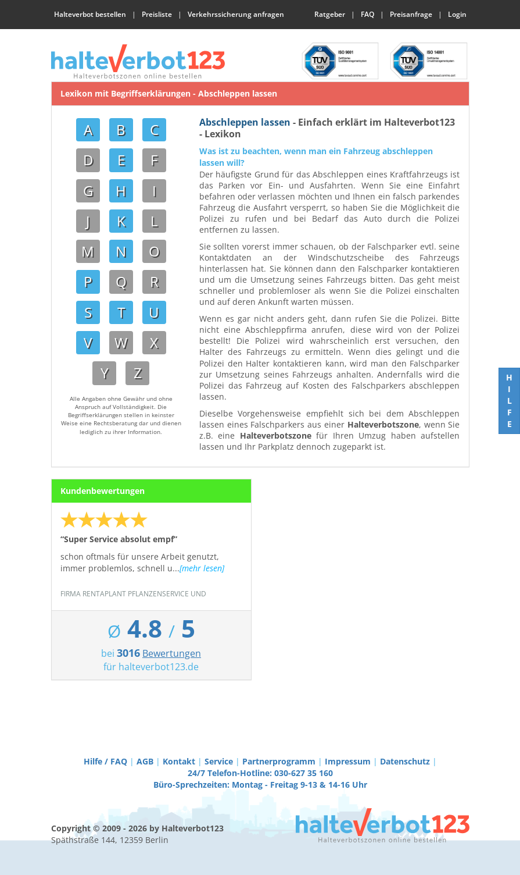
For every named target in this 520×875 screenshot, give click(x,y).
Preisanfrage (411, 14)
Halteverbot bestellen (90, 14)
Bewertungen (171, 653)
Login (457, 14)
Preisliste (157, 14)
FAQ (367, 14)
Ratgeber (329, 14)
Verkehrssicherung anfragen (236, 14)
